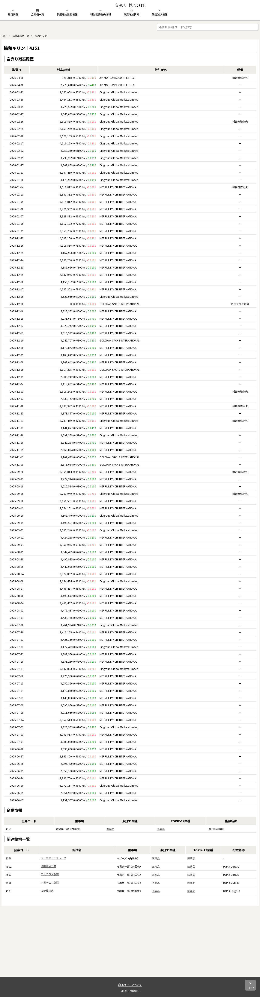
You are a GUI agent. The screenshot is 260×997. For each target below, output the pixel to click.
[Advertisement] (130, 947)
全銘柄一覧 (37, 12)
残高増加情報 (131, 12)
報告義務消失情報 (100, 12)
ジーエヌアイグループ (53, 858)
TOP (4, 35)
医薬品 (110, 829)
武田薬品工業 (48, 866)
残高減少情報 (159, 12)
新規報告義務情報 (67, 12)
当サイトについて (130, 985)
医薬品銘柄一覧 (20, 35)
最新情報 (13, 12)
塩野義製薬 (47, 890)
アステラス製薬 (50, 874)
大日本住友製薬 (50, 882)
